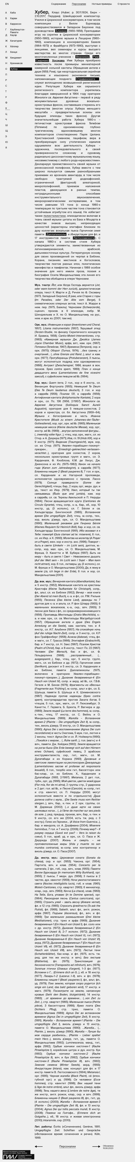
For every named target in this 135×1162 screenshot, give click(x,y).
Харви (13, 18)
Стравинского (87, 78)
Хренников (16, 63)
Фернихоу (82, 56)
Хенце (13, 52)
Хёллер (14, 46)
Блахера (61, 30)
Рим (96, 56)
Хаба (13, 12)
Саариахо (42, 60)
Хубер (14, 68)
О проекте (124, 4)
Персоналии (79, 4)
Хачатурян (16, 40)
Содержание (58, 4)
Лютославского (83, 237)
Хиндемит (16, 57)
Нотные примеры (102, 4)
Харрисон (15, 23)
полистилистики (55, 215)
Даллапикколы (56, 234)
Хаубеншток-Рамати (17, 31)
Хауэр (13, 35)
